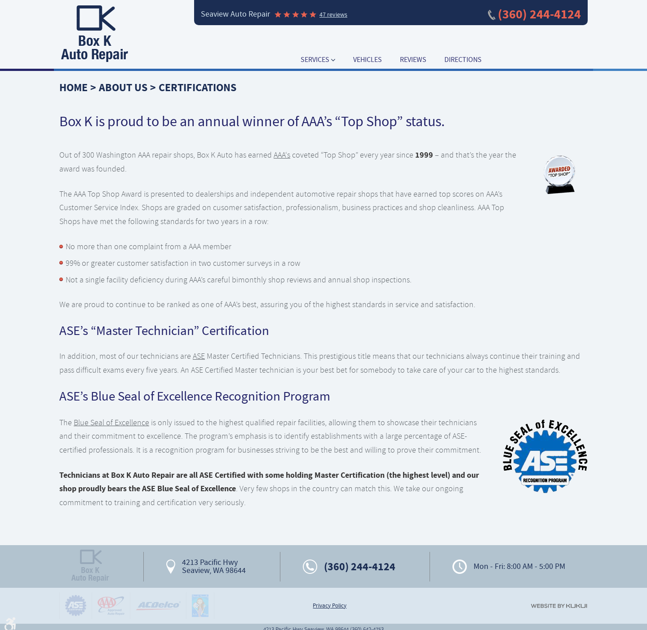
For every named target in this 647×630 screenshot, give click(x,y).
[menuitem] (318, 60)
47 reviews (333, 14)
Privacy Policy (329, 605)
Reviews (413, 60)
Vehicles (367, 60)
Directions (463, 60)
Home (73, 87)
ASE (199, 356)
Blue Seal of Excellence (111, 422)
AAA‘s (282, 155)
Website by (559, 606)
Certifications (197, 87)
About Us (123, 87)
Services (315, 60)
